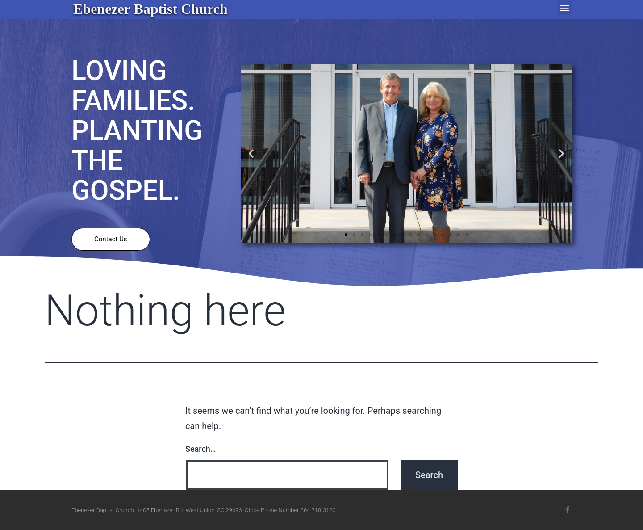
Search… (200, 449)
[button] (564, 7)
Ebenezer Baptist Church (150, 9)
